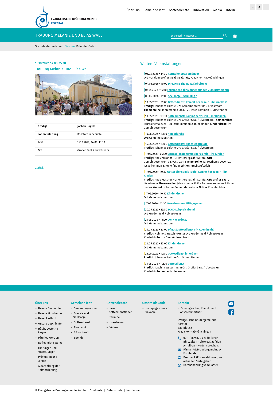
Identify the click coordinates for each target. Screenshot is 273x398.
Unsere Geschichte (50, 323)
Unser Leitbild (47, 318)
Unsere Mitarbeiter (50, 313)
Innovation (201, 10)
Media (217, 10)
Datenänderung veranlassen (201, 365)
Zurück (39, 167)
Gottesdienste (179, 10)
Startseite (96, 390)
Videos (114, 327)
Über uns (133, 10)
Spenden (79, 337)
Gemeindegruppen (86, 308)
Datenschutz (114, 390)
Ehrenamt (80, 327)
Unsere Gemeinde (49, 308)
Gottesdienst (82, 322)
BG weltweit (81, 332)
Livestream (117, 322)
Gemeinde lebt (154, 10)
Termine (70, 46)
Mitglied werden (48, 337)
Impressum (133, 390)
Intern (230, 10)
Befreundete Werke (50, 342)
